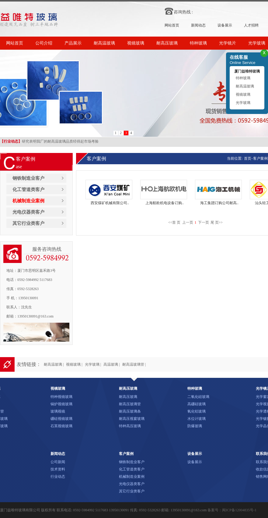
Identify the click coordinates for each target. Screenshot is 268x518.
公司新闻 (57, 462)
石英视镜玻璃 (61, 426)
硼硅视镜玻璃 (61, 419)
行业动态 (57, 476)
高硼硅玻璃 (196, 404)
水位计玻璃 (196, 419)
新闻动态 (198, 25)
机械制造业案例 (28, 200)
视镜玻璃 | (74, 364)
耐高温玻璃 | (54, 364)
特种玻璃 (198, 43)
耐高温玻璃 (104, 43)
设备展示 (225, 25)
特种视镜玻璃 (61, 397)
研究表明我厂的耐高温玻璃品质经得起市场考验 (49, 142)
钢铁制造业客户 (28, 178)
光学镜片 (227, 43)
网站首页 (172, 25)
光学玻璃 (243, 103)
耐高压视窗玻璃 (131, 419)
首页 (247, 158)
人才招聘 (251, 25)
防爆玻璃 (194, 426)
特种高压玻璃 (130, 426)
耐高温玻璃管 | (134, 364)
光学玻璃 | (93, 364)
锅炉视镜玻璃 (61, 404)
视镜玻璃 (135, 43)
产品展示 (73, 43)
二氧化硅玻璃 (198, 397)
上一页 (187, 222)
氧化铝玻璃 (196, 411)
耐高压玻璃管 (130, 404)
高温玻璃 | (111, 364)
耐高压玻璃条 (130, 411)
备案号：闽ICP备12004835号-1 (231, 510)
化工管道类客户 (28, 189)
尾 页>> (217, 222)
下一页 (203, 222)
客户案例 (260, 158)
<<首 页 (174, 222)
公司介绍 (43, 43)
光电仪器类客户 (28, 212)
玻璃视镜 (57, 411)
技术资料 (57, 469)
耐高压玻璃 (167, 43)
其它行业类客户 (28, 223)
